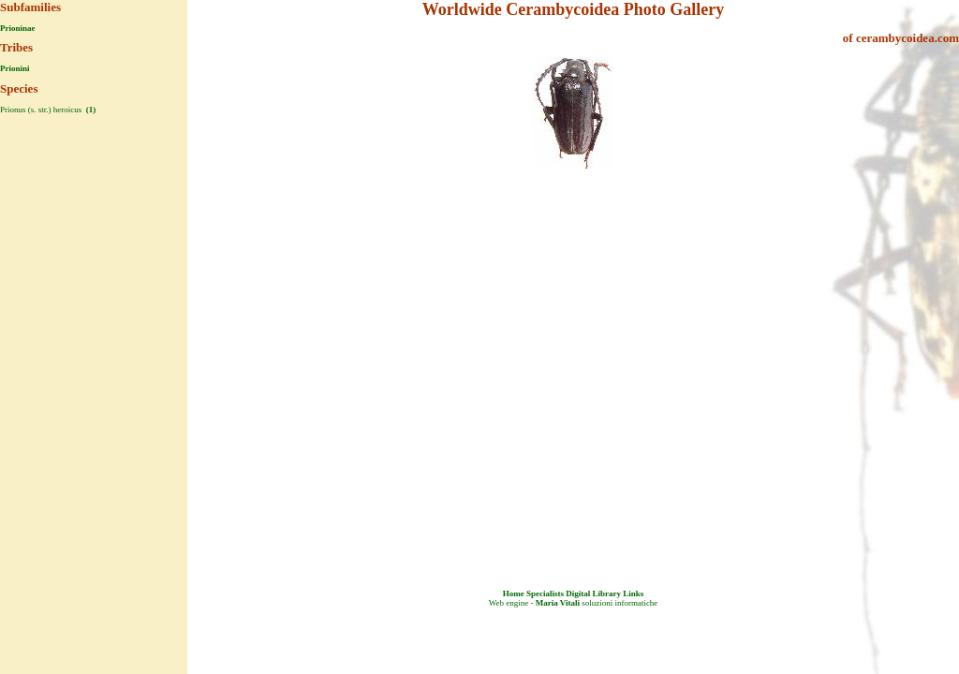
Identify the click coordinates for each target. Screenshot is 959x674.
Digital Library (593, 593)
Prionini (15, 68)
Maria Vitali (558, 603)
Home (513, 593)
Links (633, 593)
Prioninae (18, 28)
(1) (90, 109)
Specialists (545, 593)
